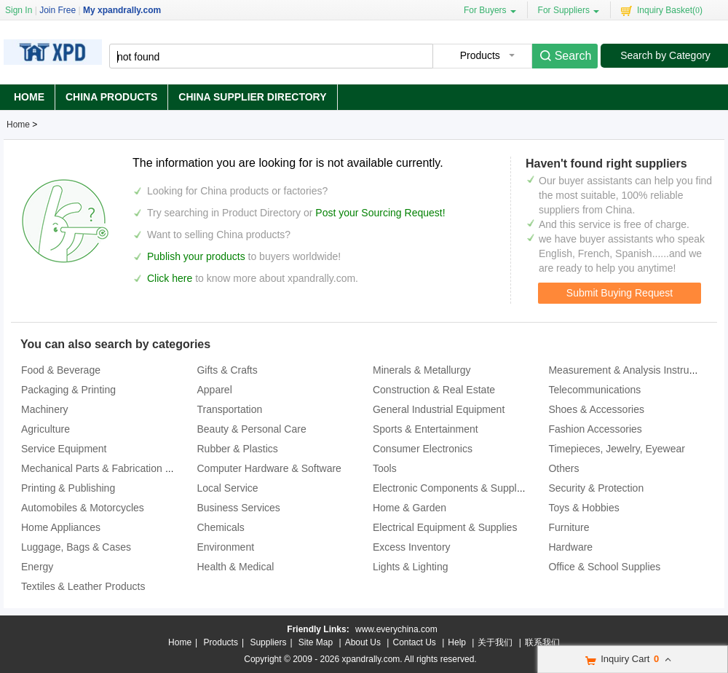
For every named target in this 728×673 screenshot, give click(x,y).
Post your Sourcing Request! (380, 213)
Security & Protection (596, 488)
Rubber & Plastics (237, 448)
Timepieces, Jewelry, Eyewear (616, 448)
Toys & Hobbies (583, 507)
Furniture (568, 527)
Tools (385, 468)
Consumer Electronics (422, 448)
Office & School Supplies (604, 566)
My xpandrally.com (122, 10)
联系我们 (542, 642)
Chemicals (220, 527)
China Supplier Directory (252, 97)
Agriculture (45, 429)
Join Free (57, 10)
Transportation (229, 409)
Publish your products (197, 256)
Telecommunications (594, 389)
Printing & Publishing (68, 488)
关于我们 (495, 642)
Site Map (315, 642)
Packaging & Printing (68, 389)
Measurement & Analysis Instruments (632, 370)
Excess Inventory (412, 547)
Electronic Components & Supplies (451, 488)
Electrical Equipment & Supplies (445, 527)
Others (563, 468)
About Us (363, 642)
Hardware (570, 547)
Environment (225, 547)
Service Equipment (64, 448)
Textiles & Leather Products (83, 586)
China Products (111, 97)
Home (29, 97)
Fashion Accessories (594, 429)
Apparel (214, 389)
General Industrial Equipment (439, 409)
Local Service (227, 488)
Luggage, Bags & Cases (76, 547)
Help (457, 642)
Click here (169, 278)
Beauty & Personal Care (251, 429)
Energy (37, 566)
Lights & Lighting (410, 566)
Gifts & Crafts (227, 370)
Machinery (44, 409)
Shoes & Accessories (596, 409)
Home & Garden (409, 507)
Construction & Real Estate (434, 389)
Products (221, 642)
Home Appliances (60, 527)
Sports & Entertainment (425, 429)
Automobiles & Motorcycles (82, 507)
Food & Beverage (60, 370)
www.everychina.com (396, 629)
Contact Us (413, 642)
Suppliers (268, 642)
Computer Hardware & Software (269, 468)
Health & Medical (235, 566)
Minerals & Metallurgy (422, 370)
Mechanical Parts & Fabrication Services (112, 468)
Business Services (238, 507)
